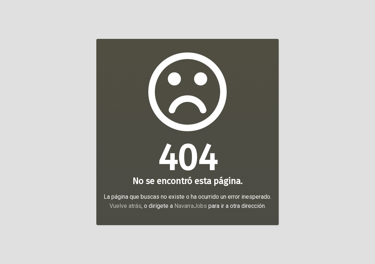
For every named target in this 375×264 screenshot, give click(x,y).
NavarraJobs (190, 205)
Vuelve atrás (125, 205)
